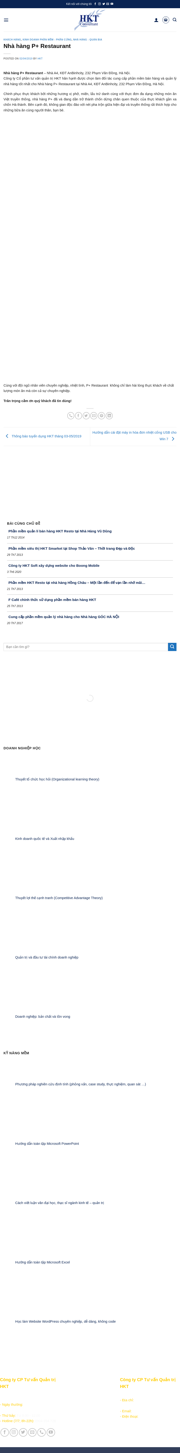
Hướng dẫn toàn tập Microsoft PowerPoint (47, 1143)
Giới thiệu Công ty (103, 1395)
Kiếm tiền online (71, 1406)
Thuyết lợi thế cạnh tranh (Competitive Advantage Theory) (59, 898)
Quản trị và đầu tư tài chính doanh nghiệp (46, 957)
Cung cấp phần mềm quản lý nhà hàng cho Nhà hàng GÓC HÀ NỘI (63, 617)
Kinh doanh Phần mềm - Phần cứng (46, 39)
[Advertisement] (90, 481)
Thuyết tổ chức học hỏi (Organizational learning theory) (57, 779)
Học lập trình (69, 1400)
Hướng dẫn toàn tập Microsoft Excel (42, 1262)
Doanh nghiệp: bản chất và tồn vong (42, 1016)
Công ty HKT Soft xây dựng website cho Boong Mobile (53, 565)
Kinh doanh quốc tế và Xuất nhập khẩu (44, 839)
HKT (40, 58)
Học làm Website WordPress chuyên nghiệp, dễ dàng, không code (65, 1321)
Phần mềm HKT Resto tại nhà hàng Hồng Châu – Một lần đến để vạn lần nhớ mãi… (76, 583)
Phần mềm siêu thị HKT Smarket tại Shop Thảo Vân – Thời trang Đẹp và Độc (71, 548)
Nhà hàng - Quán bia (87, 39)
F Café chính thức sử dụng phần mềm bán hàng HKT (52, 600)
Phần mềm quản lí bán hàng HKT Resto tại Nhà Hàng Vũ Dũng (60, 531)
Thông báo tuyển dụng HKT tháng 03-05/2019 (42, 436)
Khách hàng (12, 39)
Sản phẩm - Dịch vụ (74, 1395)
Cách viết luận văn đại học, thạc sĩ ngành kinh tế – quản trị (59, 1203)
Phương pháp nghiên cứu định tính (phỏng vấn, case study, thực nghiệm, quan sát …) (80, 1084)
